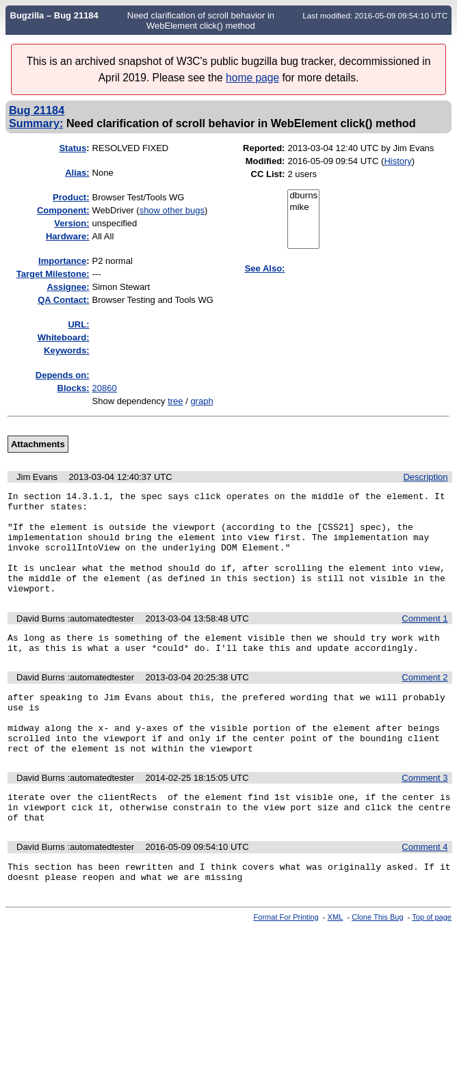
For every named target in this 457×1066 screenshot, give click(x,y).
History (397, 161)
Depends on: (63, 375)
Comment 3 (424, 815)
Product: (71, 197)
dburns (303, 196)
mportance (62, 261)
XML (335, 964)
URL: (78, 324)
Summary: (36, 123)
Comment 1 (424, 639)
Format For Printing (286, 964)
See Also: (265, 268)
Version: (71, 223)
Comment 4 (424, 890)
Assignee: (68, 287)
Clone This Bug (377, 964)
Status (72, 148)
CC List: (268, 174)
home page (252, 77)
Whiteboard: (64, 337)
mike (303, 207)
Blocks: (73, 388)
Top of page (432, 964)
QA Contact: (63, 300)
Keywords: (66, 350)
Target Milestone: (53, 274)
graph (201, 401)
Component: (63, 210)
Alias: (77, 173)
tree (175, 401)
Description (425, 477)
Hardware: (68, 236)
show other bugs (172, 210)
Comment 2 (424, 702)
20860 (104, 388)
